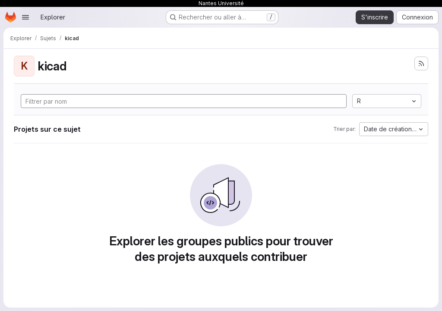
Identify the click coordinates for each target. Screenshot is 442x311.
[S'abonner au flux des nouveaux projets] (421, 63)
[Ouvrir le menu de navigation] (25, 17)
